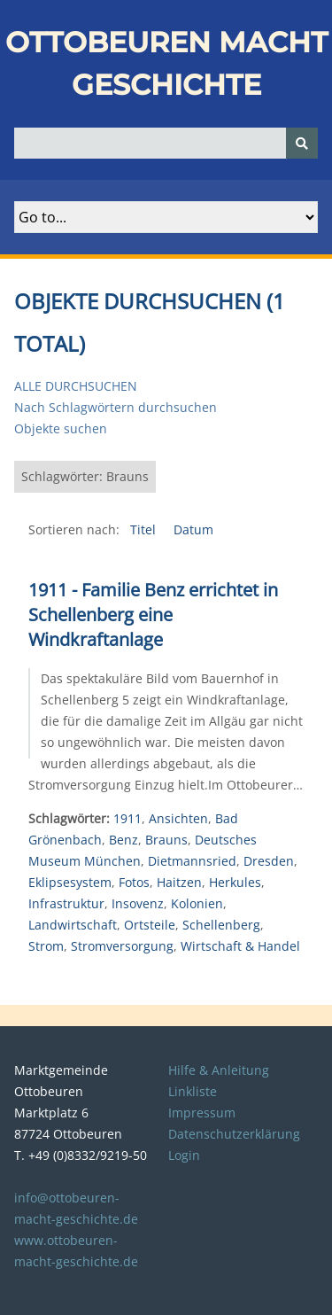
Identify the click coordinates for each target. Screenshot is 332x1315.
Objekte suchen (60, 428)
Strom (46, 946)
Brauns (166, 839)
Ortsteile (149, 924)
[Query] (166, 143)
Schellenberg (221, 924)
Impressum (201, 1112)
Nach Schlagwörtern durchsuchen (115, 407)
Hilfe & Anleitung (218, 1070)
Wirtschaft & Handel (240, 946)
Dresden (268, 860)
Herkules (235, 882)
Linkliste (192, 1091)
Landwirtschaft (72, 924)
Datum (193, 529)
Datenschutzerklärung (234, 1133)
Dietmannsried (192, 860)
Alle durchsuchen (75, 385)
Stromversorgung (122, 946)
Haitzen (179, 882)
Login (184, 1155)
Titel (144, 529)
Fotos (134, 882)
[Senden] (302, 143)
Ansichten (178, 818)
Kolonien (197, 903)
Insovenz (138, 903)
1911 (127, 818)
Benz (123, 839)
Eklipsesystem (70, 882)
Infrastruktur (66, 903)
